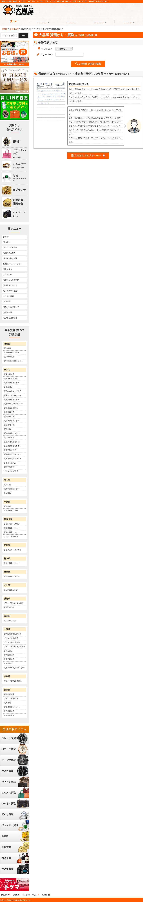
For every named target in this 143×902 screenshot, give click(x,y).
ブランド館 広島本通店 (13, 681)
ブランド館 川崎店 (11, 536)
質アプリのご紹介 (10, 318)
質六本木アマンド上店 (12, 391)
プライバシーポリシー (33, 895)
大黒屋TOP (5, 895)
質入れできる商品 (10, 247)
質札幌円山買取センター (13, 361)
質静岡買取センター (11, 576)
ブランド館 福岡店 (11, 699)
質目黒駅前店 (9, 438)
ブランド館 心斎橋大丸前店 (14, 647)
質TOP (13, 21)
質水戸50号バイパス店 (12, 550)
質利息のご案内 (99, 21)
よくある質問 (128, 21)
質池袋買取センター (11, 400)
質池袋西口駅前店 (11, 408)
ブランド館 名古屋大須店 (13, 603)
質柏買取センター (11, 510)
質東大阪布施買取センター (14, 668)
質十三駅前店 (9, 659)
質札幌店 (7, 348)
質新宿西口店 (9, 412)
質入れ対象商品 (70, 21)
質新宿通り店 (9, 425)
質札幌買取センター (11, 353)
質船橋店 (7, 506)
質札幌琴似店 (9, 357)
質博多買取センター (11, 707)
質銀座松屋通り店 (11, 379)
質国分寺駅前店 (10, 463)
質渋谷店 (7, 429)
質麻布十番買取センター (13, 395)
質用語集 (6, 302)
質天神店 (7, 703)
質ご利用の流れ (42, 21)
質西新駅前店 (9, 711)
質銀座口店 (8, 387)
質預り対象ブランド (11, 307)
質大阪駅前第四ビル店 (12, 634)
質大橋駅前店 (9, 715)
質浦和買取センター (11, 489)
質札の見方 (7, 269)
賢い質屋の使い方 (10, 285)
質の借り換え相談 (10, 258)
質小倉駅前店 (9, 694)
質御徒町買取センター (12, 454)
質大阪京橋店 (9, 655)
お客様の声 (7, 275)
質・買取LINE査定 (10, 291)
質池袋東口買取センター (13, 404)
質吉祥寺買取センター (12, 459)
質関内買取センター (11, 532)
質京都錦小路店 (10, 621)
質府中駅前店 (9, 467)
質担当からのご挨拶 (11, 280)
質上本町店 (8, 663)
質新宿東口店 (9, 416)
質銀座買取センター (11, 383)
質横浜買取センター (11, 528)
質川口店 (7, 485)
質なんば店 (8, 651)
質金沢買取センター (11, 590)
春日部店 (7, 493)
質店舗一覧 (7, 312)
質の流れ (6, 242)
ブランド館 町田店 (11, 471)
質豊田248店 (9, 607)
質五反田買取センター (12, 442)
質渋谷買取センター (11, 433)
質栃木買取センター (11, 563)
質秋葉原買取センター (12, 446)
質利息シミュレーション (12, 264)
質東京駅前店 (9, 374)
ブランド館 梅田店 (11, 638)
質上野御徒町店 (10, 450)
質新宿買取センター (11, 421)
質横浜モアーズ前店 (11, 524)
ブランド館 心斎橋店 (12, 642)
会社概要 (17, 895)
